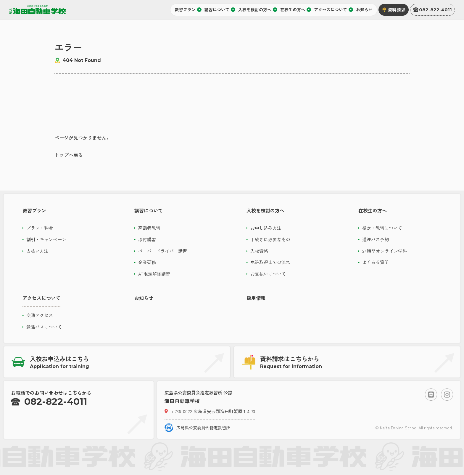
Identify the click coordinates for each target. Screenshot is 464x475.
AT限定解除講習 (154, 274)
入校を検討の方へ (257, 9)
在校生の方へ (295, 9)
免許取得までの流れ (270, 262)
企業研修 (147, 262)
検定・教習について (382, 228)
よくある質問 (375, 262)
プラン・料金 (39, 228)
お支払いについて (268, 274)
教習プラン (188, 9)
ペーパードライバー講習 (162, 251)
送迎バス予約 (375, 239)
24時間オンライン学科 (384, 251)
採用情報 (255, 297)
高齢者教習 (149, 228)
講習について (219, 9)
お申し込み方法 (265, 228)
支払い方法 (37, 251)
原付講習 (147, 239)
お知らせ (364, 9)
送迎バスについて (44, 327)
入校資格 (259, 251)
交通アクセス (39, 315)
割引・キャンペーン (46, 239)
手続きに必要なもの (270, 239)
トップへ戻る (68, 154)
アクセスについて (333, 9)
